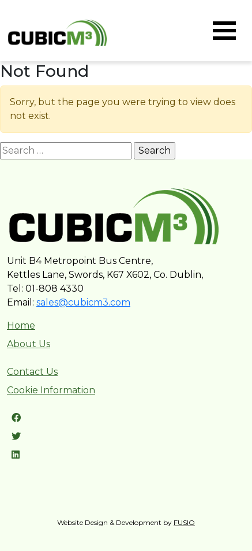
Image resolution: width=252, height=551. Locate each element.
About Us (28, 343)
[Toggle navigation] (224, 30)
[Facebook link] (16, 417)
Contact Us (32, 371)
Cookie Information (51, 390)
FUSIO (184, 522)
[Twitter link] (16, 436)
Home (21, 325)
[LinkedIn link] (16, 454)
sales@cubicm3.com (83, 302)
